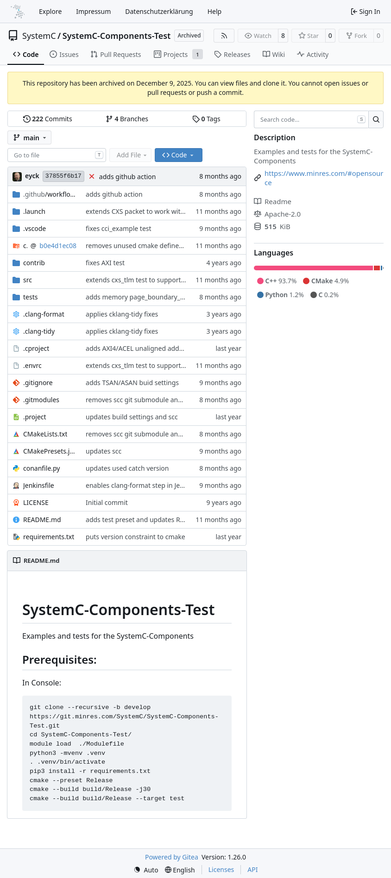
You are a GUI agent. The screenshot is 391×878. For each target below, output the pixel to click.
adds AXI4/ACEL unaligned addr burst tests (151, 348)
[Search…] (376, 119)
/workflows (49, 194)
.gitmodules (41, 399)
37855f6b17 (63, 176)
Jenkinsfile (38, 485)
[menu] (145, 870)
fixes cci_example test (118, 228)
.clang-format (43, 314)
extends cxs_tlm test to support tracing (145, 279)
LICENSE (36, 502)
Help (215, 11)
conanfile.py (41, 468)
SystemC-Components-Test (117, 35)
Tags (206, 118)
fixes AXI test (105, 262)
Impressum (93, 11)
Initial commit (107, 502)
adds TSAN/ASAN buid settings (132, 382)
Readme (272, 201)
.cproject (36, 348)
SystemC (39, 35)
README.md (42, 519)
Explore (50, 11)
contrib (34, 262)
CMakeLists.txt (45, 434)
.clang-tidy (39, 331)
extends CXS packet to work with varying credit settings (169, 211)
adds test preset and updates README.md (150, 519)
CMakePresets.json (49, 451)
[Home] (18, 11)
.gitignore (38, 382)
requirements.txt (48, 536)
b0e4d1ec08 (57, 245)
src (27, 279)
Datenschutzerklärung (159, 11)
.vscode (34, 228)
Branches (127, 118)
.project (34, 416)
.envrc (32, 365)
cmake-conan (25, 245)
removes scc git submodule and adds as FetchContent (167, 399)
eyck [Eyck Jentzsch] (32, 175)
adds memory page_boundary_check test (148, 297)
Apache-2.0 (277, 213)
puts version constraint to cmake (135, 536)
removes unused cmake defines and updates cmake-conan (175, 245)
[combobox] (56, 155)
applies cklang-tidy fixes (122, 314)
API (252, 869)
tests (30, 297)
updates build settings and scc (132, 416)
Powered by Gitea (171, 857)
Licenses (221, 869)
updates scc (103, 451)
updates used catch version (127, 468)
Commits (47, 118)
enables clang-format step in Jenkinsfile (145, 485)
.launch (34, 211)
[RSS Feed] (224, 36)
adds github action (127, 176)
